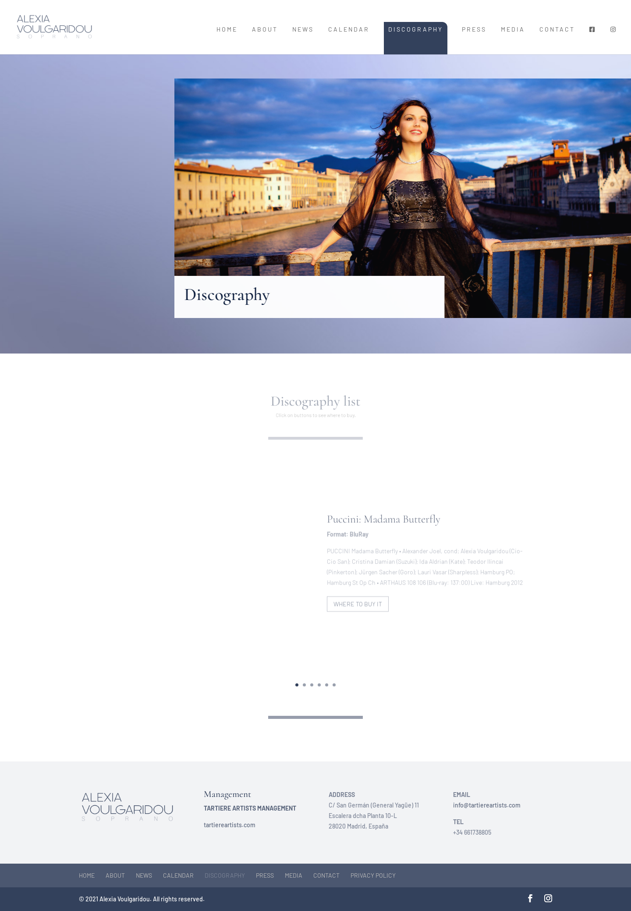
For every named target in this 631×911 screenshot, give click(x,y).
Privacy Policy (373, 875)
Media (513, 29)
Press (474, 29)
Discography (415, 29)
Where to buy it (357, 611)
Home (227, 29)
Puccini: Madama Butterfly (383, 526)
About (265, 29)
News (303, 29)
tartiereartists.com (229, 825)
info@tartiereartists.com (487, 805)
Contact (557, 29)
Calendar (348, 29)
